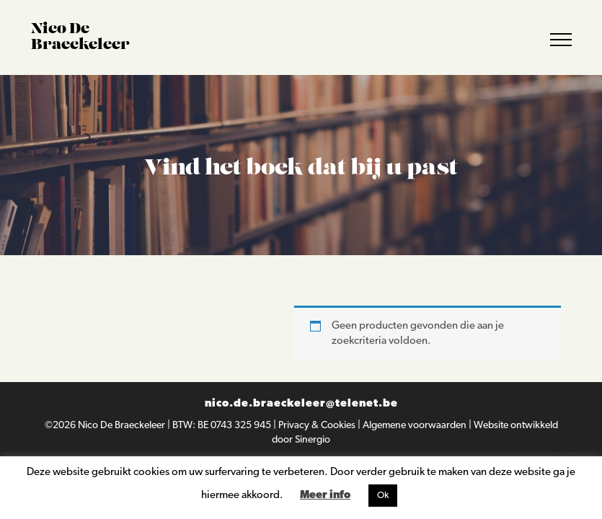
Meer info (325, 495)
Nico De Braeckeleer (122, 425)
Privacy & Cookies (318, 425)
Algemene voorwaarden (416, 425)
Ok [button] (383, 495)
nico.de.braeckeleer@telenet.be (301, 404)
